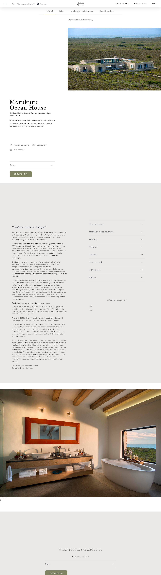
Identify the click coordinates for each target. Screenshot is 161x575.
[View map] (38, 4)
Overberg (35, 113)
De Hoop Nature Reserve (20, 113)
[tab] (50, 12)
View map (43, 4)
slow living (20, 240)
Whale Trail (51, 309)
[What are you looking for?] (13, 4)
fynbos (25, 269)
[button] (32, 165)
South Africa (15, 115)
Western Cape (45, 113)
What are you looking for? (25, 4)
